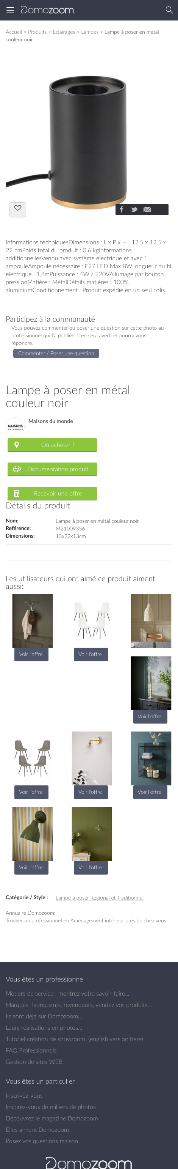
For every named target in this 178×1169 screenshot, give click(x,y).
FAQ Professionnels (31, 1050)
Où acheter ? (58, 445)
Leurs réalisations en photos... (44, 1027)
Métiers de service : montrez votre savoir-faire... (68, 993)
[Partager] (121, 210)
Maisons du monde (50, 421)
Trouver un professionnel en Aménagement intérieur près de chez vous (86, 920)
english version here (115, 1039)
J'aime (18, 209)
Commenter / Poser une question (56, 353)
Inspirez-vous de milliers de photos (51, 1107)
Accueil (14, 31)
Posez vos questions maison (42, 1141)
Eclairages (64, 31)
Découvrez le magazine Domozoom (52, 1118)
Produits (37, 31)
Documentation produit (57, 469)
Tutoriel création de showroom (45, 1039)
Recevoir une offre (58, 493)
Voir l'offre (30, 654)
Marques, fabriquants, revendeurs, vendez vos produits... (79, 1005)
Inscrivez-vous (24, 1095)
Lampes (89, 31)
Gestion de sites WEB (34, 1061)
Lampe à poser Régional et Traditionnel (100, 897)
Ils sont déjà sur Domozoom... (44, 1016)
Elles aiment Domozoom (37, 1129)
